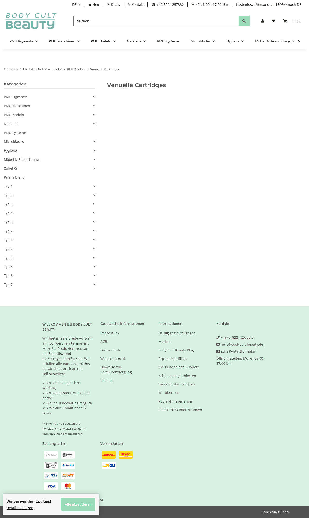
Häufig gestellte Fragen (177, 333)
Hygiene (10, 150)
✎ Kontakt (136, 4)
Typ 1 (8, 186)
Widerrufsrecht (112, 358)
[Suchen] (156, 21)
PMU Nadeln (14, 114)
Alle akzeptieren (81, 501)
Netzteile (11, 123)
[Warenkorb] (292, 21)
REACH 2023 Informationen (180, 409)
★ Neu (93, 4)
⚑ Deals (113, 4)
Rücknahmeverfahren (175, 401)
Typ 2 (8, 195)
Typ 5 (8, 222)
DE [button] (74, 4)
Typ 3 (8, 204)
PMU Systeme (15, 132)
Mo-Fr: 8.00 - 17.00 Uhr (209, 4)
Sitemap (107, 380)
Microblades (14, 141)
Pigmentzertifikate (173, 358)
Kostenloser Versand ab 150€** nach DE (268, 4)
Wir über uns (169, 392)
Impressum (109, 333)
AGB (103, 341)
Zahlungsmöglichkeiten (177, 375)
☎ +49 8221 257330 (168, 4)
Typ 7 (8, 231)
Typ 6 (8, 275)
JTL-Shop (284, 512)
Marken (164, 341)
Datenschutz (110, 350)
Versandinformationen (176, 384)
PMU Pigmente (16, 97)
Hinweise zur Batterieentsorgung (116, 369)
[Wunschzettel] (273, 21)
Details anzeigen (23, 504)
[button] (262, 21)
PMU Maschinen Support (178, 367)
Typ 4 (8, 213)
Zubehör (11, 168)
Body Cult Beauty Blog (176, 350)
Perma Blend (14, 177)
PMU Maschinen (17, 106)
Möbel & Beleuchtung (21, 159)
